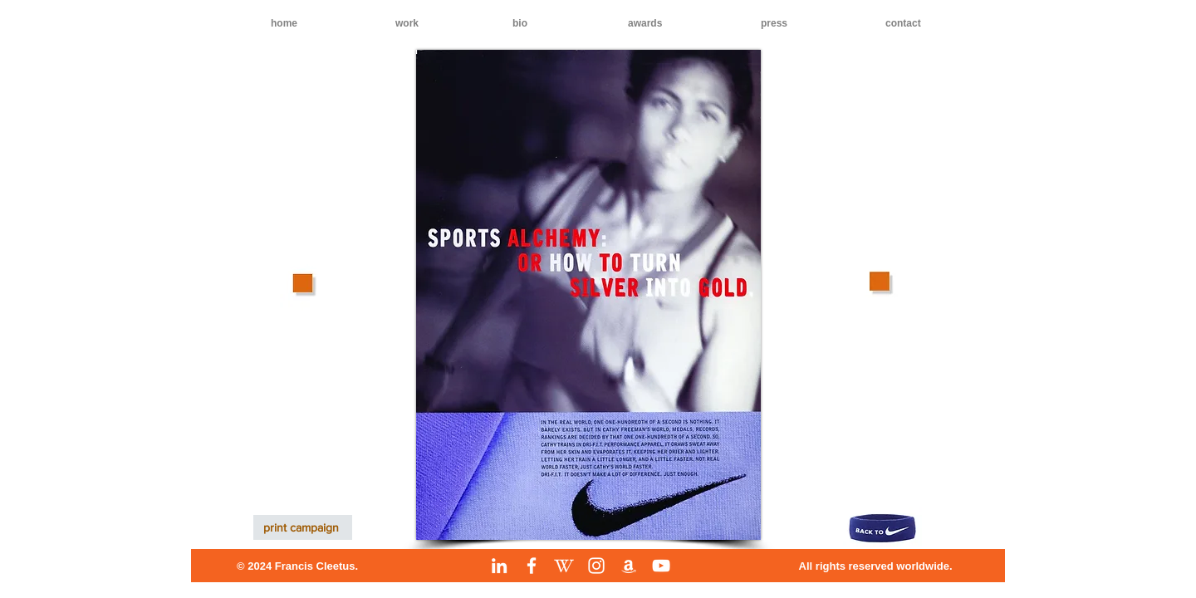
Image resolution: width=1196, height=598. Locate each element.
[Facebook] (531, 565)
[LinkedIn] (499, 565)
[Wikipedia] (564, 565)
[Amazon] (629, 565)
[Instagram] (596, 565)
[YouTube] (661, 565)
